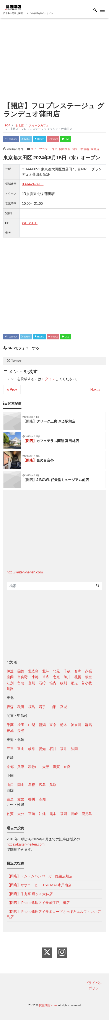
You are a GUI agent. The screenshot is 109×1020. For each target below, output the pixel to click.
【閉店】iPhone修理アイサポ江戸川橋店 (38, 903)
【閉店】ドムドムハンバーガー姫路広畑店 (40, 876)
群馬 (88, 725)
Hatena (39, 139)
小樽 (35, 677)
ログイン (48, 379)
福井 (63, 749)
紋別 (63, 683)
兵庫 (20, 767)
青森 (10, 707)
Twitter (25, 139)
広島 (42, 785)
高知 (42, 799)
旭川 (66, 677)
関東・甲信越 (80, 149)
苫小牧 (86, 683)
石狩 (42, 683)
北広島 (33, 671)
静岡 (74, 749)
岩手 (42, 707)
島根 (31, 785)
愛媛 (20, 799)
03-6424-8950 (33, 184)
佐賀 (10, 814)
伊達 (10, 671)
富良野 (22, 677)
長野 (20, 731)
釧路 (10, 689)
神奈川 (76, 725)
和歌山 (33, 767)
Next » (95, 389)
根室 (88, 677)
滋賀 (56, 767)
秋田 (20, 707)
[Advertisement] (54, 59)
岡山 (20, 785)
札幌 (77, 677)
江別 (10, 683)
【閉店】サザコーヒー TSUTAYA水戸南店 (39, 885)
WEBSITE (29, 223)
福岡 (63, 814)
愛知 (42, 749)
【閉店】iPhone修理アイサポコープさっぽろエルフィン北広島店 (54, 914)
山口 (10, 785)
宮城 (63, 707)
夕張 (88, 671)
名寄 (77, 671)
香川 (31, 799)
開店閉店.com (48, 1005)
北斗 (45, 671)
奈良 (66, 767)
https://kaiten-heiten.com (25, 844)
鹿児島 (86, 814)
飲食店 (95, 149)
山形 (52, 707)
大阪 (45, 767)
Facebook (11, 139)
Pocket (53, 139)
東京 (55, 149)
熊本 (52, 814)
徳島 (10, 799)
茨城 (10, 731)
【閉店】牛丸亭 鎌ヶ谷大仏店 (30, 894)
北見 (56, 671)
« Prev (12, 389)
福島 (31, 707)
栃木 (63, 725)
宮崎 (31, 814)
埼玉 (20, 725)
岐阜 (31, 749)
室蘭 (10, 677)
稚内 (52, 683)
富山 (20, 749)
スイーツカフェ (40, 149)
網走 (74, 683)
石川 (52, 749)
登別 (31, 683)
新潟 (42, 725)
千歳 (66, 671)
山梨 (31, 725)
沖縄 (42, 814)
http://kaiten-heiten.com (25, 572)
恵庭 (56, 677)
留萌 (20, 683)
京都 (10, 767)
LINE (65, 139)
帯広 (45, 677)
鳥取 (52, 785)
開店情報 (64, 149)
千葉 (10, 725)
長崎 (74, 814)
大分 (20, 814)
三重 (10, 749)
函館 (20, 671)
